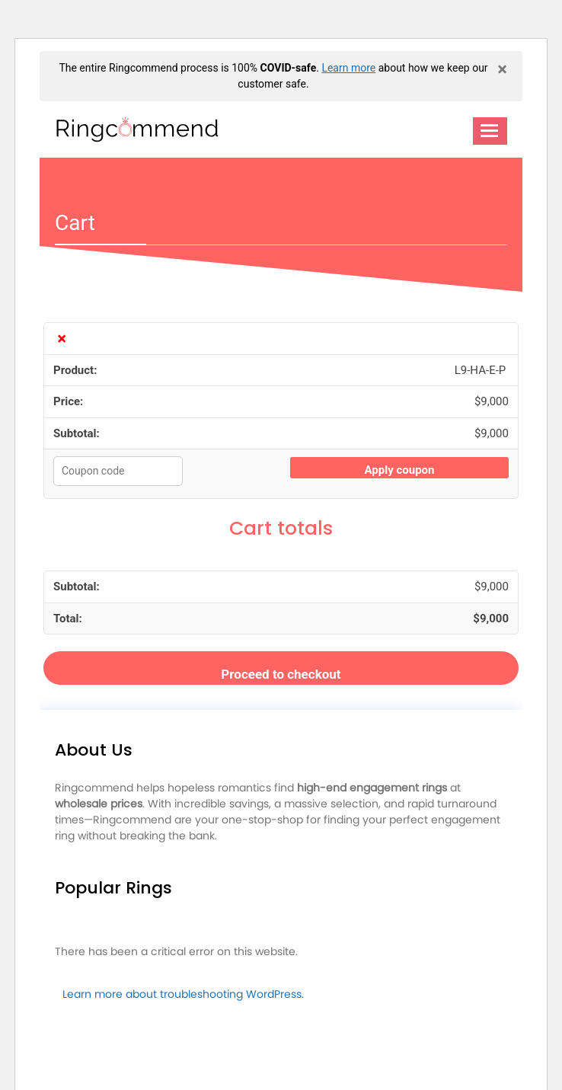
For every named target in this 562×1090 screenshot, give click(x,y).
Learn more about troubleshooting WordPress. (183, 994)
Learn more (348, 68)
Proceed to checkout (280, 674)
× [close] (502, 69)
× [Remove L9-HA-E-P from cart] (61, 338)
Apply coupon (400, 470)
